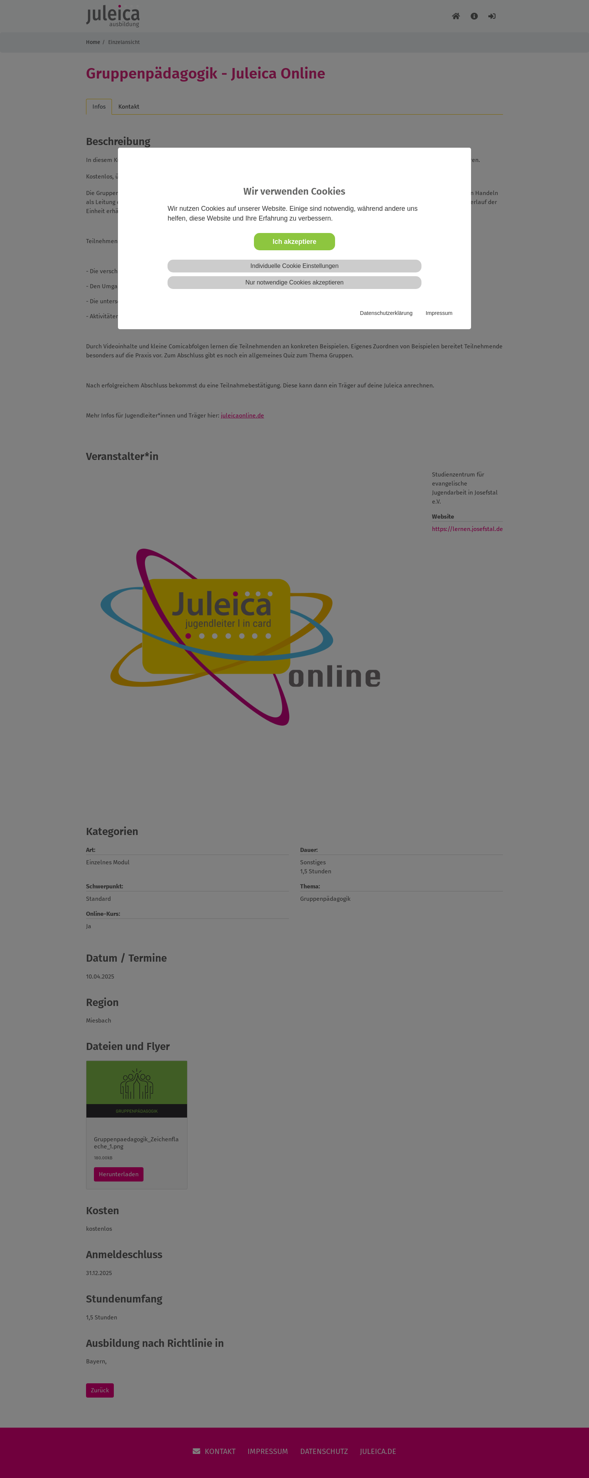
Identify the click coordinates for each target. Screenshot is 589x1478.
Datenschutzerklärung (386, 313)
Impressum (439, 313)
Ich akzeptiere (294, 241)
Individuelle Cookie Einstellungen (295, 266)
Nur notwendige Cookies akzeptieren (294, 282)
